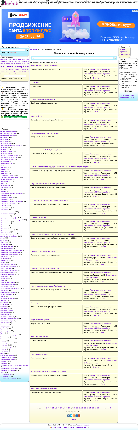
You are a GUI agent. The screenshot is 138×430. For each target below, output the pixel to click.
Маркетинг (3, 242)
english (15, 59)
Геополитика (4, 173)
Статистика (4, 306)
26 (93, 408)
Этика (2, 372)
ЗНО (1, 189)
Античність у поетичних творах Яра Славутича (48, 286)
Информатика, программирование (11, 201)
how (23, 69)
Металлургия (4, 258)
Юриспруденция (5, 374)
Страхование (4, 308)
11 (53, 408)
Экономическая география (8, 368)
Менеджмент (4, 256)
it (21, 69)
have (1, 63)
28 (98, 408)
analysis (18, 63)
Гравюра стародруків (38, 217)
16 (66, 408)
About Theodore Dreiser (39, 337)
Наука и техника (5, 268)
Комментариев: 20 (90, 209)
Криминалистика (5, 222)
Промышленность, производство (10, 288)
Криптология (4, 226)
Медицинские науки (6, 248)
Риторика (3, 300)
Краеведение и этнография (9, 218)
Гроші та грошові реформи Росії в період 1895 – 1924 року (52, 234)
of (6, 66)
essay (19, 66)
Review (2, 74)
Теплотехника (4, 322)
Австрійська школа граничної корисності (46, 133)
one (28, 72)
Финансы (3, 349)
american (17, 69)
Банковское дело (5, 143)
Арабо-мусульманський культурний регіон (46, 303)
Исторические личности (7, 203)
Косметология (4, 216)
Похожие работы (104, 74)
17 (69, 408)
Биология (3, 149)
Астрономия (4, 141)
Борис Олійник (36, 116)
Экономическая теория (7, 370)
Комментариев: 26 (90, 397)
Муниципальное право (7, 264)
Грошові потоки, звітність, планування (45, 268)
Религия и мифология (7, 298)
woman (24, 61)
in (3, 66)
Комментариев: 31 (90, 192)
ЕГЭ (1, 183)
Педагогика (4, 276)
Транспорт (3, 329)
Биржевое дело (5, 153)
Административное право (8, 133)
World (10, 72)
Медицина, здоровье (6, 246)
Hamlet (24, 72)
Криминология (4, 224)
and (2, 69)
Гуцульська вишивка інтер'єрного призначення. (48, 184)
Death (19, 72)
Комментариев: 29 (90, 124)
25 (90, 408)
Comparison (3, 59)
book (27, 59)
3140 (109, 408)
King (19, 59)
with (23, 59)
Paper (26, 66)
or (28, 61)
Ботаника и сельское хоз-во (9, 155)
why (13, 74)
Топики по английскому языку (100, 69)
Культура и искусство (7, 230)
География (3, 167)
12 (56, 408)
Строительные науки (6, 310)
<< (43, 408)
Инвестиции (4, 195)
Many (19, 61)
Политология (4, 278)
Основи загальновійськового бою (43, 99)
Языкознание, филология (8, 378)
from (10, 74)
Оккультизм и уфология (7, 272)
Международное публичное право (11, 250)
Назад (74, 419)
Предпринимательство (7, 284)
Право (2, 280)
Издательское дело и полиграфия (11, 193)
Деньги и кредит (5, 181)
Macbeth (14, 61)
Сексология (4, 302)
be (9, 69)
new (10, 59)
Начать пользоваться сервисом (15, 117)
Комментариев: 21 (90, 91)
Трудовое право (5, 331)
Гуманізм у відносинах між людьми (43, 251)
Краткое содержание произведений (11, 220)
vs (26, 63)
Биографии (3, 147)
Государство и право (6, 175)
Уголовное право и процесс (9, 335)
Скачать (96, 78)
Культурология (5, 232)
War (12, 63)
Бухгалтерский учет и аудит (9, 157)
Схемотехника (4, 314)
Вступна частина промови (40, 320)
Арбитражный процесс (7, 135)
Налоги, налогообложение (8, 266)
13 (58, 408)
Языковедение (5, 376)
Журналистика (5, 187)
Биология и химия (6, 151)
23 (85, 408)
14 (61, 408)
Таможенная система (7, 316)
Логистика (3, 240)
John (9, 61)
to (4, 69)
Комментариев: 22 (90, 74)
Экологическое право (7, 359)
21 (79, 408)
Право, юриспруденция (7, 282)
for (28, 64)
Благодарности (124, 54)
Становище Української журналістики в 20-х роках (49, 200)
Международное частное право (10, 252)
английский (3, 61)
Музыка (2, 262)
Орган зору (35, 82)
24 (87, 408)
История (3, 205)
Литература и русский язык (8, 236)
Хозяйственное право (7, 355)
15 (64, 408)
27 (95, 408)
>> (102, 408)
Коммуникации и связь (7, 212)
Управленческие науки (7, 339)
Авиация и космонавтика (8, 131)
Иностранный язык (6, 197)
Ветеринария (4, 161)
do (5, 63)
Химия (2, 353)
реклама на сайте (83, 425)
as (25, 69)
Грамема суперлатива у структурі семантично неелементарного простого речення (61, 167)
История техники (5, 208)
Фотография (4, 351)
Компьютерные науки (7, 214)
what (11, 69)
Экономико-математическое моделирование (14, 365)
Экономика (3, 363)
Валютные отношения (7, 159)
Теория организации (6, 321)
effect (15, 72)
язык (23, 63)
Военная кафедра (6, 163)
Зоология (3, 191)
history (8, 63)
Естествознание (5, 185)
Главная (122, 49)
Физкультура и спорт (6, 343)
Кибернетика (4, 209)
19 (74, 408)
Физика (2, 341)
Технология (4, 325)
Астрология (4, 139)
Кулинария (3, 228)
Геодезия (3, 169)
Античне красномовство (39, 354)
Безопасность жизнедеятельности (11, 145)
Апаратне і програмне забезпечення (44, 388)
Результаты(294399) (128, 95)
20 (77, 408)
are (28, 69)
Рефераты (34, 49)
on (1, 67)
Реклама (3, 296)
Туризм (2, 333)
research (11, 66)
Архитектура (4, 137)
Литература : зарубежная (8, 234)
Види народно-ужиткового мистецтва (44, 65)
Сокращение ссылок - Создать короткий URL (69, 427)
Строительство (5, 312)
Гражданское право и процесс (9, 177)
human (7, 74)
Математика (4, 244)
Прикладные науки (6, 286)
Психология (4, 290)
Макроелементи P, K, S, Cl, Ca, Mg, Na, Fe (46, 150)
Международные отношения (9, 254)
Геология (3, 171)
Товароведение (5, 327)
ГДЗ (1, 165)
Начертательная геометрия (8, 270)
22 (82, 408)
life (15, 63)
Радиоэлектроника (6, 294)
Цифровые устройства (7, 357)
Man (6, 72)
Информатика (4, 199)
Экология (3, 361)
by (6, 69)
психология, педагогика (7, 292)
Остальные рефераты (7, 274)
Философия (4, 345)
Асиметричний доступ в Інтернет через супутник (48, 371)
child (16, 74)
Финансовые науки (6, 347)
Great (2, 72)
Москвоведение (5, 260)
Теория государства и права (9, 318)
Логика (2, 238)
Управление (4, 337)
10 (50, 408)
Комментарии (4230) (127, 97)
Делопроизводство (6, 179)
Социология (4, 304)
